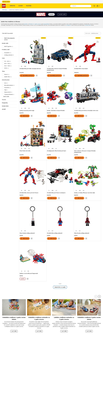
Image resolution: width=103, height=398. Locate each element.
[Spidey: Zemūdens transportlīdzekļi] (60, 94)
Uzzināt (20, 5)
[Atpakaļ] (95, 296)
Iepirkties (12, 5)
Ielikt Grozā (25, 115)
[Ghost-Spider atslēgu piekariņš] (33, 216)
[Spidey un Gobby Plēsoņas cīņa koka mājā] (87, 176)
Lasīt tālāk (14, 331)
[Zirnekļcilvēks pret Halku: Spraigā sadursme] (33, 52)
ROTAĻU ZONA (6, 1)
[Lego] (4, 6)
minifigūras (68, 25)
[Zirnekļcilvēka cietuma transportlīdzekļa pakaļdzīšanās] (60, 52)
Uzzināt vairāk (62, 14)
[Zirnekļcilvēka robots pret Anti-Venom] (33, 176)
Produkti (51, 14)
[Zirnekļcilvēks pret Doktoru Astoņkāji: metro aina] (87, 94)
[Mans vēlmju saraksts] (94, 6)
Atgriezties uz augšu (60, 287)
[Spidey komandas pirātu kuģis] (33, 94)
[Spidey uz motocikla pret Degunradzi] (33, 257)
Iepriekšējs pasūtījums (28, 75)
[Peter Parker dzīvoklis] (33, 134)
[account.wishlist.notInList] (36, 75)
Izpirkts (22, 278)
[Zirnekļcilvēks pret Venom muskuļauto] (60, 176)
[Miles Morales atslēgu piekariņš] (87, 216)
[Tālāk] (99, 296)
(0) (98, 6)
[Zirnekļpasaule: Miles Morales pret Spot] (60, 134)
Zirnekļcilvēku (88, 25)
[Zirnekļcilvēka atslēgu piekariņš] (60, 216)
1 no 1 (60, 283)
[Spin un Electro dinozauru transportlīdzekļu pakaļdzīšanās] (87, 134)
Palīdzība (28, 5)
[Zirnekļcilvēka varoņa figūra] (87, 52)
